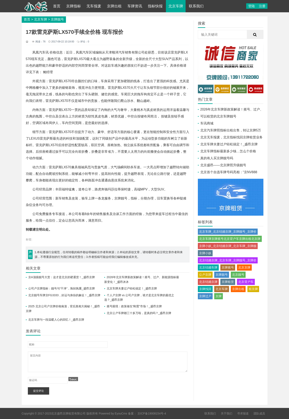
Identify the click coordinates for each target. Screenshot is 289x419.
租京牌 (253, 289)
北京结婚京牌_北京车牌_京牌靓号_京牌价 (227, 260)
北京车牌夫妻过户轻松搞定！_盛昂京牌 (132, 288)
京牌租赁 (228, 282)
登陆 (251, 6)
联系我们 (196, 6)
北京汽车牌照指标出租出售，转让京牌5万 (230, 130)
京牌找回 (205, 289)
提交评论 (38, 390)
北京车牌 (175, 6)
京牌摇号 (228, 267)
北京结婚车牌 (208, 267)
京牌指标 (73, 6)
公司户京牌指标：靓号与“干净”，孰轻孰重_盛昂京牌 (61, 288)
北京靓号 (238, 274)
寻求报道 (243, 413)
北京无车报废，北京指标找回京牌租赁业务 (231, 137)
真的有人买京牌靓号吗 (216, 158)
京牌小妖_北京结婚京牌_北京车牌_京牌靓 (227, 246)
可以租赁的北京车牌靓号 (218, 116)
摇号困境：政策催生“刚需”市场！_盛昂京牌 (134, 306)
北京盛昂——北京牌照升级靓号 (223, 165)
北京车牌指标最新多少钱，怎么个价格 (228, 151)
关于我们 (226, 413)
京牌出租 (114, 6)
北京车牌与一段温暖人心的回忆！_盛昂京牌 (56, 319)
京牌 (218, 296)
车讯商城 (206, 123)
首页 (56, 6)
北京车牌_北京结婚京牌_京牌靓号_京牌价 (227, 231)
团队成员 (259, 413)
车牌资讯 (134, 6)
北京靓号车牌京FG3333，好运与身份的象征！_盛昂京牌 (64, 295)
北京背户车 (246, 282)
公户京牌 (205, 274)
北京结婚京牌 (208, 282)
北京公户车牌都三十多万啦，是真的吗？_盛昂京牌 (139, 313)
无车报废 (93, 6)
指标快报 (155, 6)
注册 (262, 6)
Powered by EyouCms (112, 413)
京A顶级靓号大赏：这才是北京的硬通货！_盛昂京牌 (61, 277)
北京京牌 (244, 267)
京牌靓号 (57, 19)
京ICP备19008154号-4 (151, 413)
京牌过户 (205, 296)
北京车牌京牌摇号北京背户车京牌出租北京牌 (230, 238)
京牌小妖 (205, 253)
